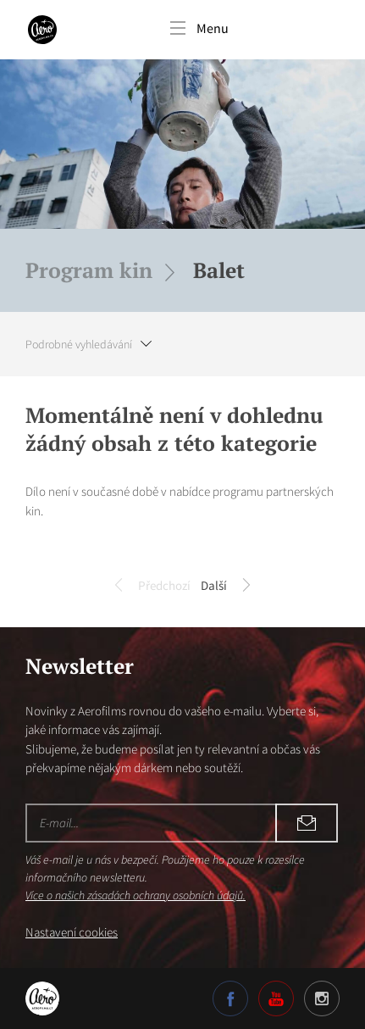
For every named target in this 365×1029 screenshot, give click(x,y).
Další (226, 586)
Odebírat (306, 823)
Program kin (88, 270)
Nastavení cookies (71, 932)
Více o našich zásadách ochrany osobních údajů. (135, 895)
